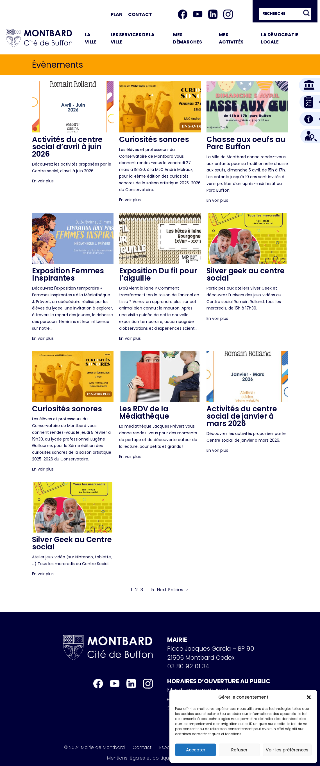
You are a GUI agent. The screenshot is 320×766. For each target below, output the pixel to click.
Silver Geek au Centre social (72, 543)
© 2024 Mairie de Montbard (94, 747)
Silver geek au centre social (245, 274)
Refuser (239, 750)
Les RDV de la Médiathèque (144, 412)
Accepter (195, 750)
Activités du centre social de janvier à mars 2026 (241, 416)
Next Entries (170, 589)
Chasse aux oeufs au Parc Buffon (245, 143)
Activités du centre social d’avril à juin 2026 (67, 146)
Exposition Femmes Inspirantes (68, 274)
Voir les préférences (287, 750)
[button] (309, 697)
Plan (116, 14)
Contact (140, 14)
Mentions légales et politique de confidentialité (160, 758)
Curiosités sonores (154, 139)
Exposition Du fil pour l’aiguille (158, 274)
